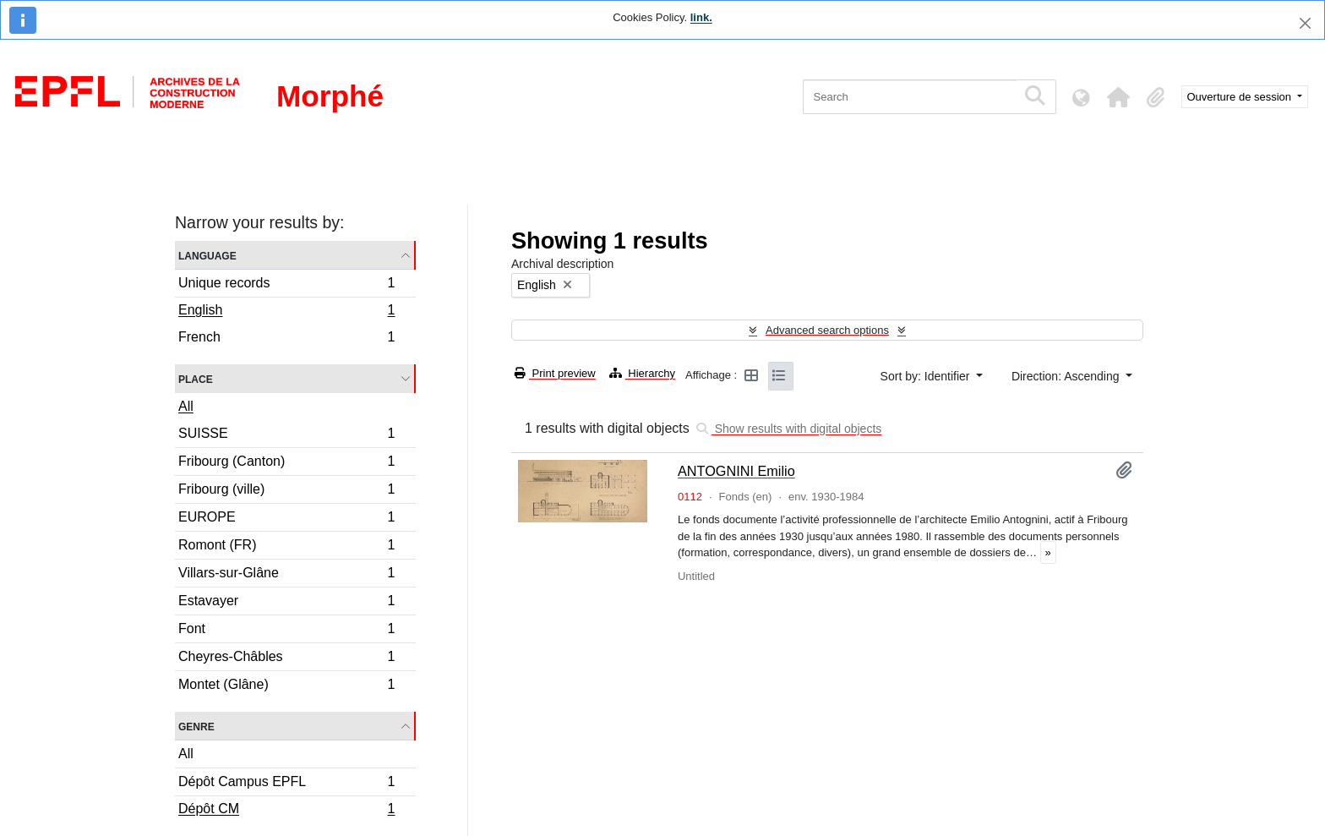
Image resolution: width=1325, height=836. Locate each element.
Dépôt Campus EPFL (286, 784)
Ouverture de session (1241, 96)
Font (286, 631)
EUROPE (286, 519)
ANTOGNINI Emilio (736, 470)
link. (701, 17)
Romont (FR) (286, 547)
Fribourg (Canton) (286, 463)
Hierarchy (642, 373)
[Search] (910, 96)
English (286, 312)
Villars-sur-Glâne (286, 575)
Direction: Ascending (1067, 376)
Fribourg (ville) (286, 491)
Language (207, 255)
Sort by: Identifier (927, 376)
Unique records (286, 285)
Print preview (555, 373)
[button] (1118, 97)
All (186, 406)
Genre (196, 726)
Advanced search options (827, 330)
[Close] (1305, 23)
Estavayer (286, 603)
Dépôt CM (286, 810)
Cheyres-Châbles (286, 659)
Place (195, 378)
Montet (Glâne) (286, 686)
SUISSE (286, 435)
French (286, 339)
